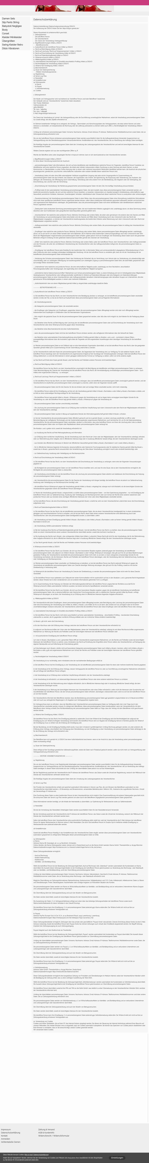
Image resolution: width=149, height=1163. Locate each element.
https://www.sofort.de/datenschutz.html (65, 971)
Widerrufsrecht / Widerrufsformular (53, 1136)
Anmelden (5, 1139)
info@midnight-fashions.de (47, 113)
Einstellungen (117, 1158)
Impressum (6, 1129)
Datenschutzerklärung (10, 1133)
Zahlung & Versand (46, 1129)
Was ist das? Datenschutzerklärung (36, 1155)
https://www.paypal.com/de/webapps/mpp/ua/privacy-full (72, 918)
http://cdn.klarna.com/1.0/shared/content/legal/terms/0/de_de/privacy (77, 847)
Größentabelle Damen (10, 1142)
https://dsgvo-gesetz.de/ (70, 28)
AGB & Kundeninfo (46, 1133)
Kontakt (4, 1136)
